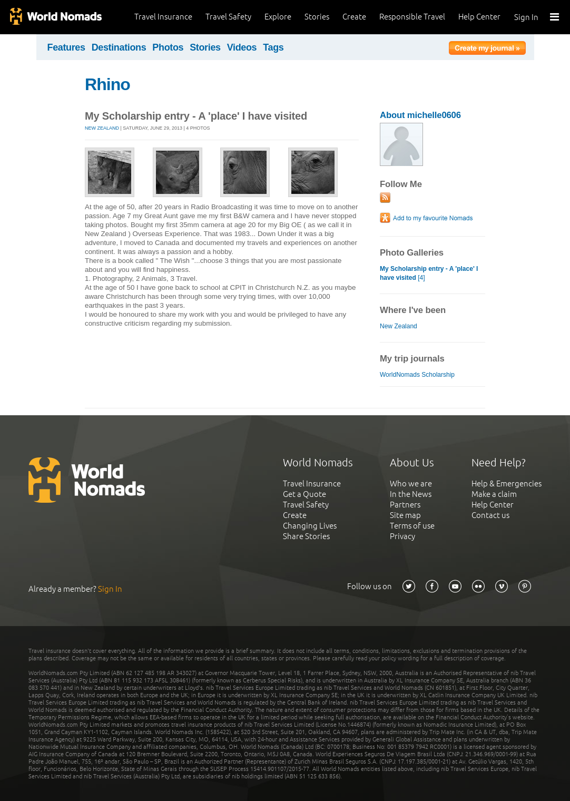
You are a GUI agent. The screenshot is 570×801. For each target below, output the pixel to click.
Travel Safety (228, 16)
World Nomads (55, 17)
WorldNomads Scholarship (417, 374)
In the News (410, 494)
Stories (316, 16)
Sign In (526, 17)
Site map (405, 515)
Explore (277, 16)
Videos (242, 47)
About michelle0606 (420, 115)
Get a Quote (304, 494)
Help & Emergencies (506, 483)
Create (354, 16)
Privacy (402, 536)
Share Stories (306, 536)
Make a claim (494, 494)
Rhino (107, 84)
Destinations (119, 47)
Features (66, 47)
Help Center (479, 16)
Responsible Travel (412, 16)
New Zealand (102, 128)
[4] (429, 273)
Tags (273, 47)
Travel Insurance (163, 16)
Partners (405, 504)
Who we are (411, 483)
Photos (167, 47)
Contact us (490, 515)
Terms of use (412, 525)
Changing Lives (310, 525)
